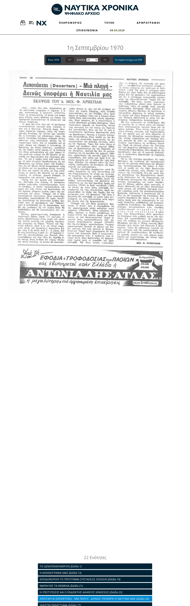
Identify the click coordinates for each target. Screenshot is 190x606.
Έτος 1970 (53, 59)
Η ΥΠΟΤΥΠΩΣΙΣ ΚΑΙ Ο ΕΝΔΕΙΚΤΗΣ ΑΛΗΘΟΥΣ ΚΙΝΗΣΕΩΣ (81, 592)
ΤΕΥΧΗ (109, 22)
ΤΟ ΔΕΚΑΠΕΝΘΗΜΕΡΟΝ (61, 566)
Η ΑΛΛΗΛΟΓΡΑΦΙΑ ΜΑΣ (60, 573)
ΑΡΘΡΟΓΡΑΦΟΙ (148, 22)
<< (69, 59)
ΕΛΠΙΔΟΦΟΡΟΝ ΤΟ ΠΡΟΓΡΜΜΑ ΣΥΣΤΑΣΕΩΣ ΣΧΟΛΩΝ (80, 579)
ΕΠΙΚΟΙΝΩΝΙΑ (87, 30)
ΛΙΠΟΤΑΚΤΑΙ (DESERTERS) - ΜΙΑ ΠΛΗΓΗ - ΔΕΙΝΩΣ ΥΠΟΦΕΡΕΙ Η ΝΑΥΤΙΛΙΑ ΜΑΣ (94, 598)
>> (105, 59)
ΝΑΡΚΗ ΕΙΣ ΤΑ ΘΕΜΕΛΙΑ (61, 585)
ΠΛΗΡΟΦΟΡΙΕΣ (70, 22)
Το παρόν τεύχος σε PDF (128, 59)
